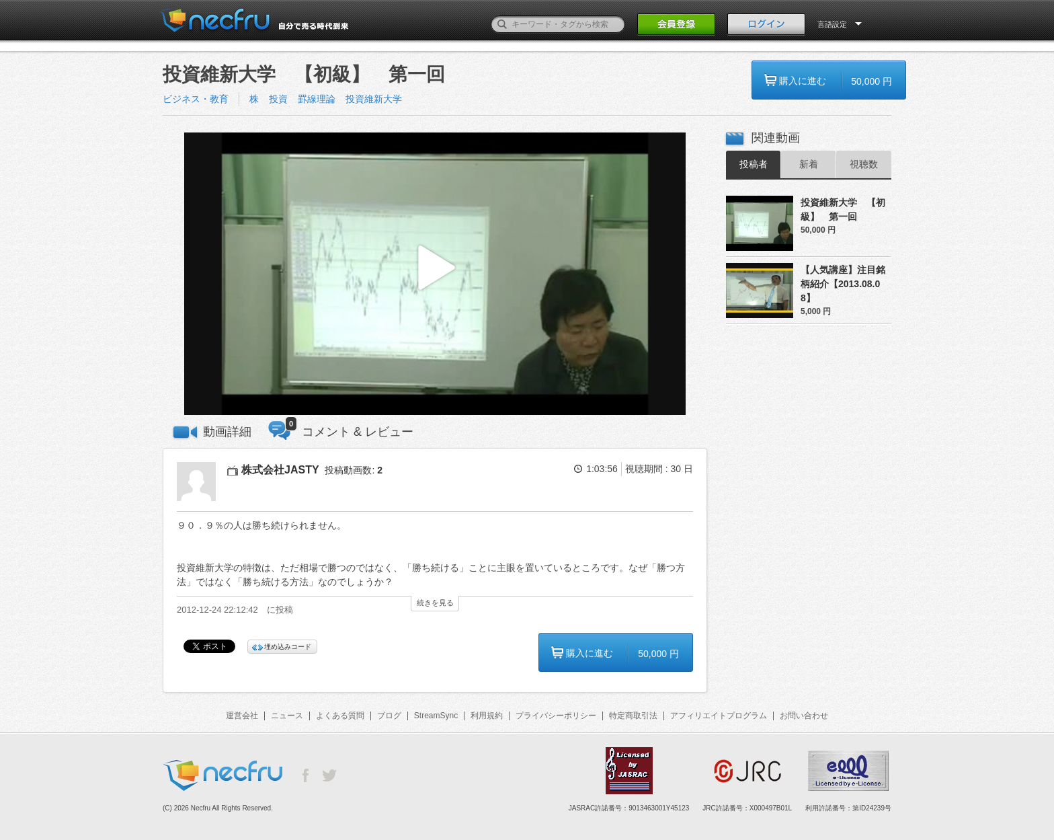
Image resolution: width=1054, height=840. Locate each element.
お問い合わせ (804, 715)
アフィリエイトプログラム (718, 715)
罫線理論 (316, 98)
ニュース (287, 715)
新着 (808, 164)
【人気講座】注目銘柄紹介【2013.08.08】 (843, 283)
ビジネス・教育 (196, 98)
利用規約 (487, 715)
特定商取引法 (633, 715)
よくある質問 (340, 715)
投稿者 (753, 164)
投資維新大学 (374, 98)
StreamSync (436, 715)
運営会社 (242, 715)
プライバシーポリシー (556, 715)
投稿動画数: (353, 470)
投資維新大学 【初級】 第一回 (843, 209)
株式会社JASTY (280, 469)
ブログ (389, 715)
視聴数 (864, 164)
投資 (278, 98)
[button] (435, 274)
